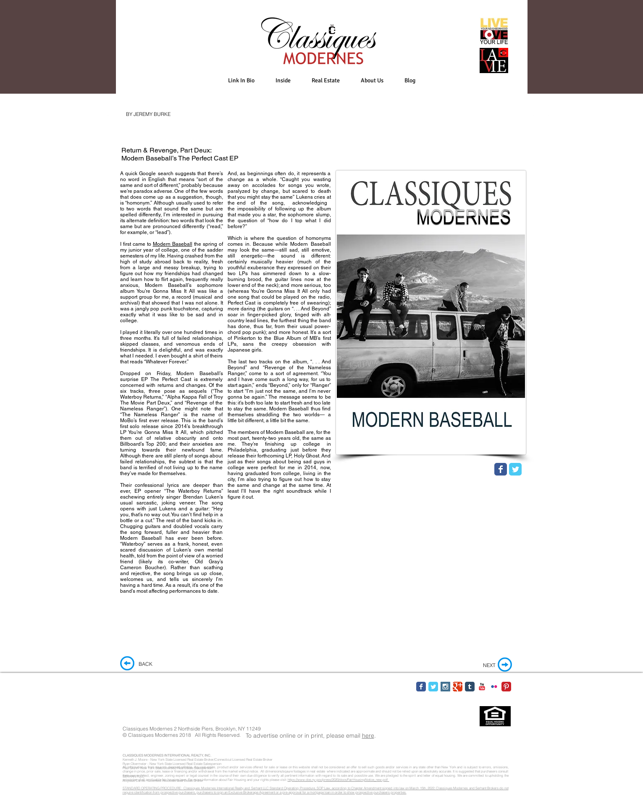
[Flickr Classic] (494, 686)
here (368, 735)
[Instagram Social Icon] (445, 686)
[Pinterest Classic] (506, 686)
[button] (283, 80)
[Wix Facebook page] (500, 469)
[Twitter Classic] (433, 686)
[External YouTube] (431, 556)
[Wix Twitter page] (515, 469)
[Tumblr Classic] (470, 686)
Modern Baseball (172, 244)
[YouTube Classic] (482, 686)
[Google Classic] (457, 686)
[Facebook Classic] (421, 686)
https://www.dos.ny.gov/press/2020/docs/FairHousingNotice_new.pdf (338, 780)
